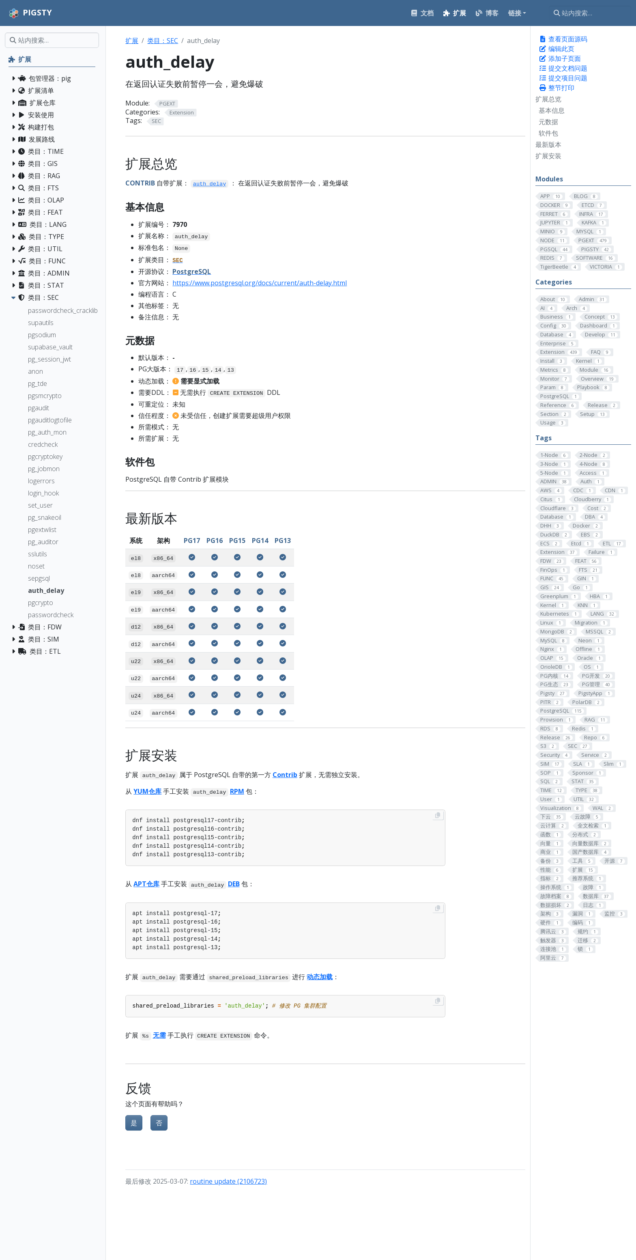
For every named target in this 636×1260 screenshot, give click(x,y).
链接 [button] (514, 13)
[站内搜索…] (590, 13)
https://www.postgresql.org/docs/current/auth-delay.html (259, 282)
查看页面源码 (563, 38)
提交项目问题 (563, 77)
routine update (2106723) (228, 1181)
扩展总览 (548, 99)
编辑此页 (556, 48)
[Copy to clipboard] (437, 815)
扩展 (131, 40)
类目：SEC (162, 40)
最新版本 (548, 144)
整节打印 (556, 87)
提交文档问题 (563, 68)
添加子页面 (560, 58)
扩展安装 (548, 155)
